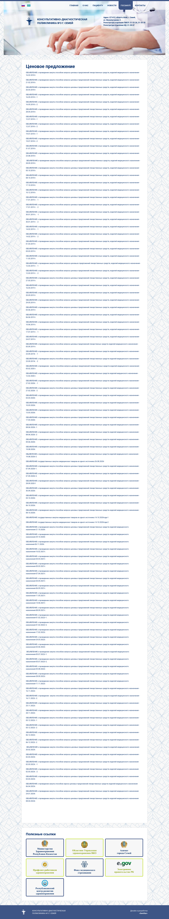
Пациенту (98, 5)
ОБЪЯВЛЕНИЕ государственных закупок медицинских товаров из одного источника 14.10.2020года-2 (67, 522)
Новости (111, 5)
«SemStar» (143, 913)
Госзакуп (126, 5)
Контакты (140, 5)
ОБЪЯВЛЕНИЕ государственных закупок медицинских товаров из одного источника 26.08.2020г (65, 461)
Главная (74, 5)
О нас (85, 5)
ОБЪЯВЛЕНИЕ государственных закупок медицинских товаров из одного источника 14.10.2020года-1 (67, 517)
